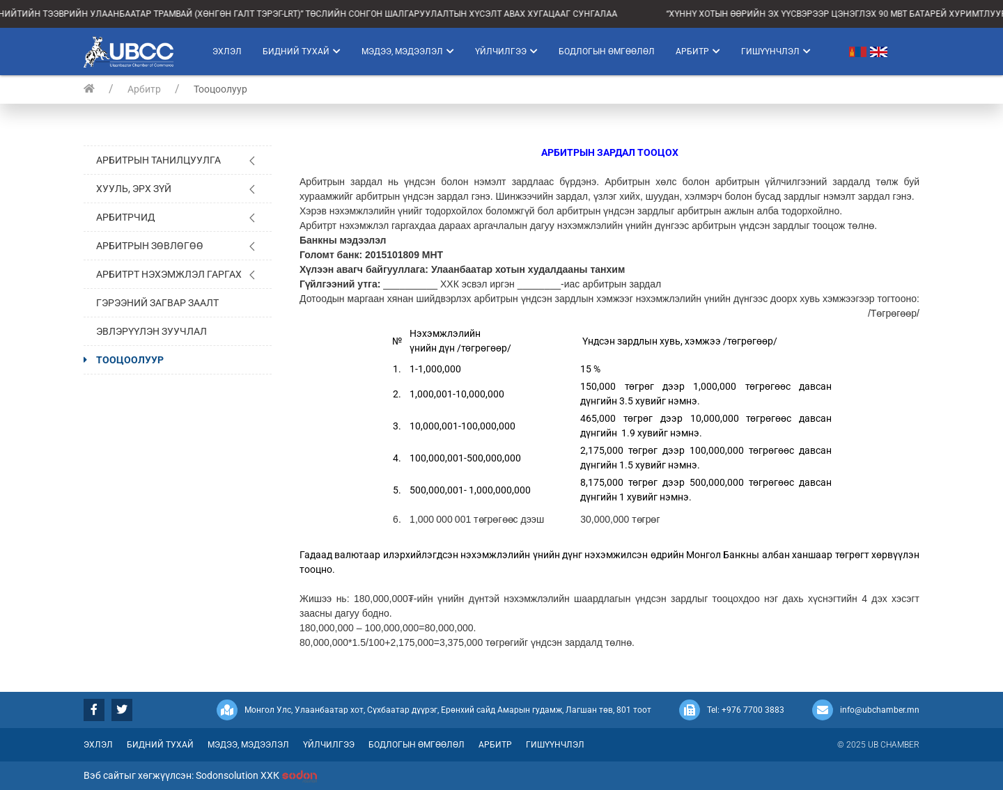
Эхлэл (227, 51)
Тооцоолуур (130, 359)
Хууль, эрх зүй (133, 188)
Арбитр (698, 51)
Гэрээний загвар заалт (157, 302)
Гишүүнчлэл (776, 51)
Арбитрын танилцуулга (158, 160)
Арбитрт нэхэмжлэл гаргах (169, 274)
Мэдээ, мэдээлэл (407, 51)
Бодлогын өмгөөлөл (607, 51)
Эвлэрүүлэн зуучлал (151, 331)
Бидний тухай (302, 51)
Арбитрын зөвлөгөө (149, 245)
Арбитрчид (125, 217)
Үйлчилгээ (506, 51)
